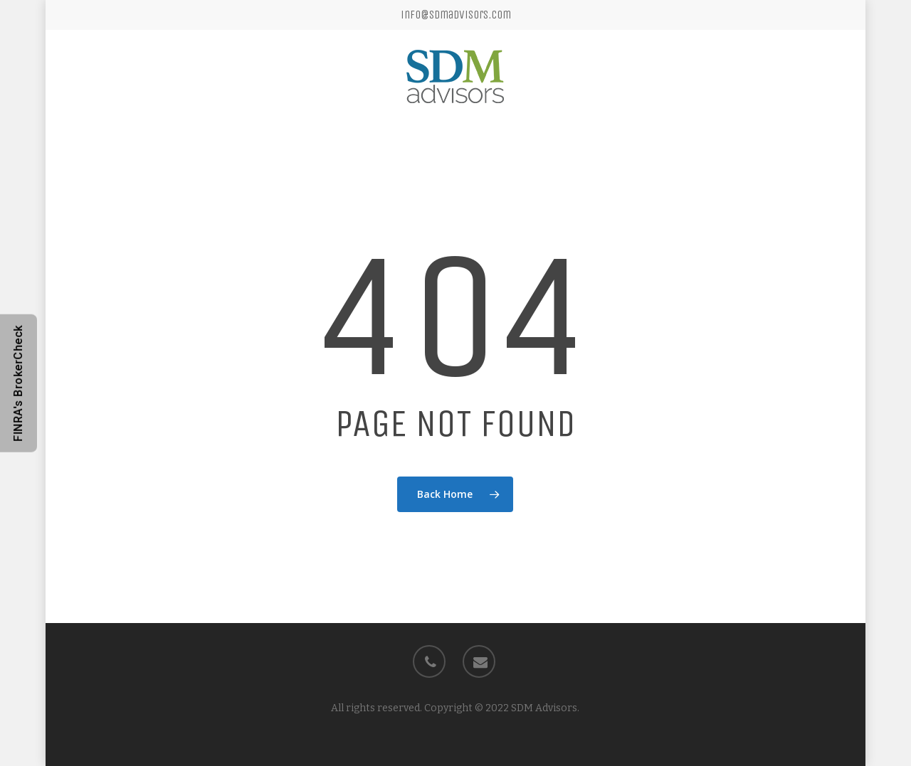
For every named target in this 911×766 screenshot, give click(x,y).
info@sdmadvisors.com (456, 14)
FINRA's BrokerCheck (18, 383)
